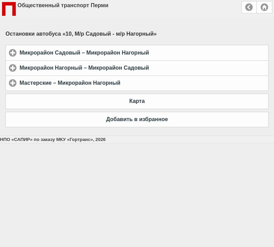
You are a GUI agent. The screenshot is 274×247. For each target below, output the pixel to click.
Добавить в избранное (137, 119)
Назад (249, 7)
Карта (137, 101)
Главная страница (264, 7)
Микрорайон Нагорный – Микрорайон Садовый (116, 67)
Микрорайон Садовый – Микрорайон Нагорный (116, 52)
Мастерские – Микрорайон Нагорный (102, 83)
